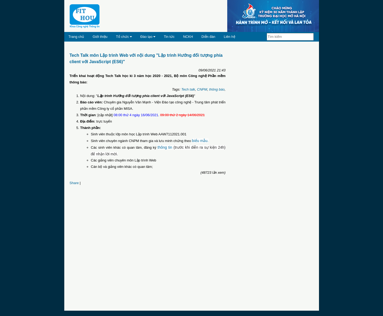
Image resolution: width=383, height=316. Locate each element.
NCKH (188, 37)
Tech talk (188, 89)
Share (74, 183)
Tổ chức (124, 37)
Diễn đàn (208, 37)
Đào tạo (147, 37)
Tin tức (169, 37)
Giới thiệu (100, 37)
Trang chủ (76, 37)
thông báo (217, 89)
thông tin (165, 147)
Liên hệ (229, 37)
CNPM (202, 89)
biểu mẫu (200, 141)
